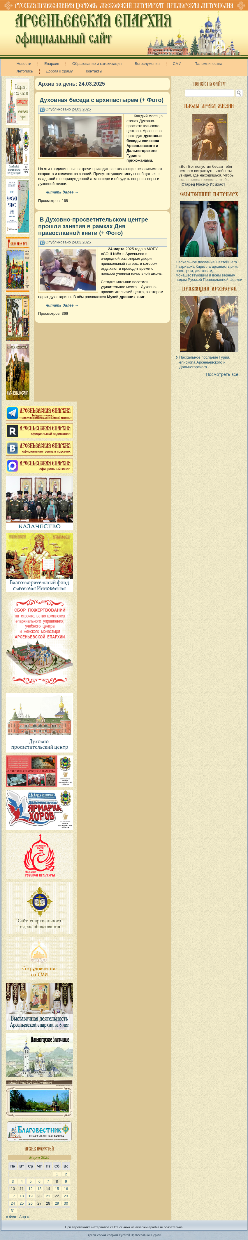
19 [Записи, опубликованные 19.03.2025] (31, 1196)
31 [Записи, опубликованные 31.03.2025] (13, 1210)
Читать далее (61, 192)
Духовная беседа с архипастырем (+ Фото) (101, 100)
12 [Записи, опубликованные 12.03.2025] (31, 1189)
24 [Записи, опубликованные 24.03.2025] (13, 1203)
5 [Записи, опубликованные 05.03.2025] (30, 1181)
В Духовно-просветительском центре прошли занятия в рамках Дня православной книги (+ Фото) (93, 226)
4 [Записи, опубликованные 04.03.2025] (22, 1181)
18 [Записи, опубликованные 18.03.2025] (22, 1196)
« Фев (11, 1217)
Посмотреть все (222, 374)
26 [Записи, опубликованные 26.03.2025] (31, 1203)
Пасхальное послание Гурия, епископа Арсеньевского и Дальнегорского (204, 362)
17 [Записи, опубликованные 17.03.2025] (13, 1196)
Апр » (24, 1217)
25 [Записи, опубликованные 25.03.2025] (22, 1203)
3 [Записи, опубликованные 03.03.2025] (13, 1181)
